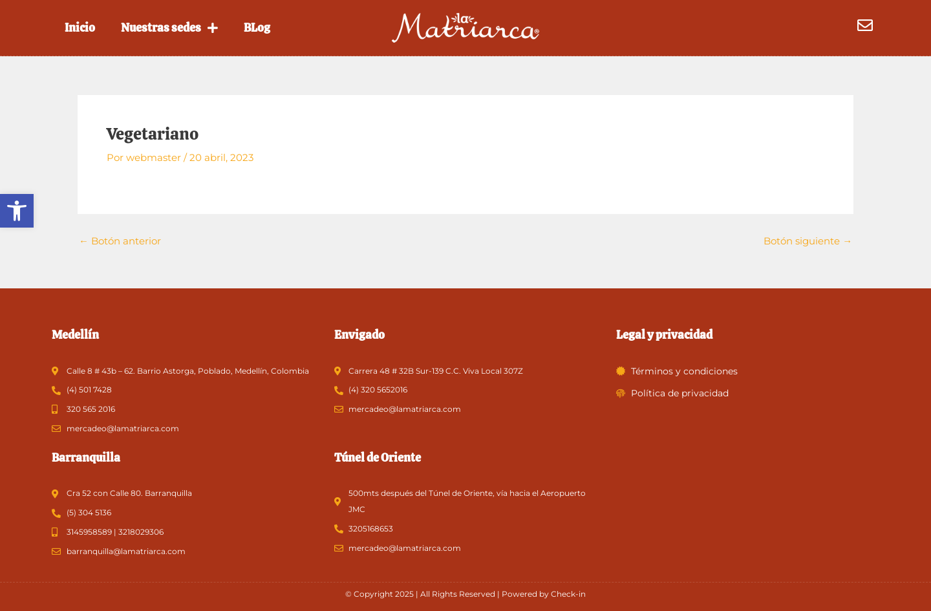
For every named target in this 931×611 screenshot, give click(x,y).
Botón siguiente (808, 240)
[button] (17, 211)
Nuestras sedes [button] (169, 28)
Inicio (80, 27)
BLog (257, 27)
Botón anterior (120, 240)
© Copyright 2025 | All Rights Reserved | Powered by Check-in (465, 594)
